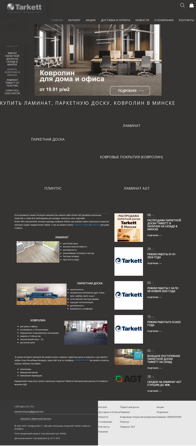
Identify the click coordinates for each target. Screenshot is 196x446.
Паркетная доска (129, 407)
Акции (160, 407)
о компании (164, 20)
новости (142, 20)
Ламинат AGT (127, 426)
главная (57, 20)
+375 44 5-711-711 (24, 406)
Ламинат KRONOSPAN (169, 416)
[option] (98, 60)
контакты (186, 20)
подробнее (130, 90)
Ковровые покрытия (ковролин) (138, 416)
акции (91, 20)
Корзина (103, 431)
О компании (105, 421)
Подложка (162, 412)
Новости (103, 416)
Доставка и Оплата (109, 412)
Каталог (102, 407)
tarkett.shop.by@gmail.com (28, 411)
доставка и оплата (115, 20)
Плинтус (124, 421)
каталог (74, 20)
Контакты (103, 426)
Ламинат (125, 412)
